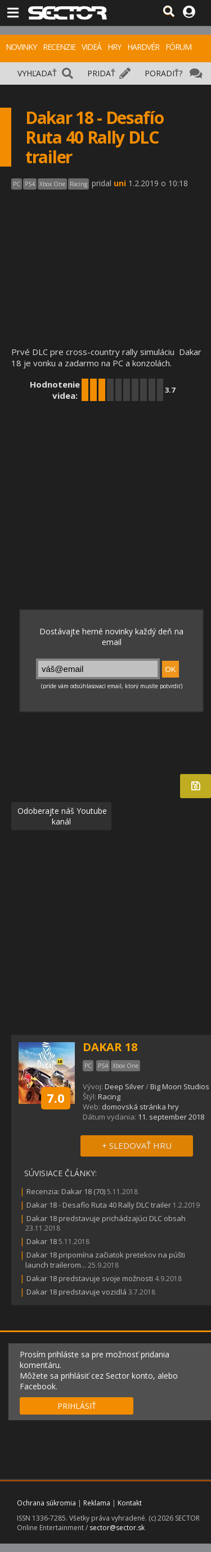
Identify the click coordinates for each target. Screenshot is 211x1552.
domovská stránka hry (140, 1107)
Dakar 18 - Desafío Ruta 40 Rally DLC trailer (98, 1205)
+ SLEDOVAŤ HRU (137, 1145)
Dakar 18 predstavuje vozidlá (76, 1292)
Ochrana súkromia (46, 1503)
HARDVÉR (143, 47)
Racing (109, 1097)
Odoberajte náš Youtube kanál (61, 816)
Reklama (96, 1503)
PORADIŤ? (163, 73)
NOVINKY (21, 47)
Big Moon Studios (179, 1086)
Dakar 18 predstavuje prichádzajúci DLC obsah (106, 1218)
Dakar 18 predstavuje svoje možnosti (89, 1278)
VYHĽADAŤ (37, 73)
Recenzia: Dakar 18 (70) (65, 1191)
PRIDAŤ (101, 73)
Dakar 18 (41, 1241)
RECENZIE (59, 47)
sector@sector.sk (117, 1527)
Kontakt (130, 1503)
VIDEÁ (91, 47)
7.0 (56, 1097)
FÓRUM (178, 47)
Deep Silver (124, 1086)
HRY (114, 47)
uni (120, 183)
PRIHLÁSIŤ (76, 1406)
